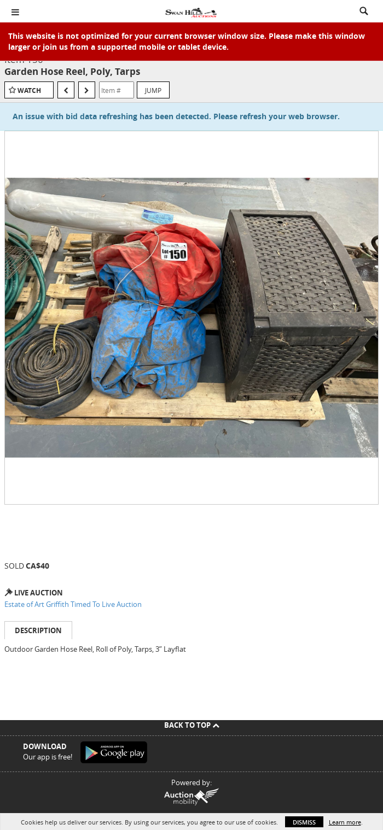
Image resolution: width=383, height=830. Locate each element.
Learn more (345, 822)
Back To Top (191, 725)
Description (38, 630)
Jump (153, 90)
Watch (29, 90)
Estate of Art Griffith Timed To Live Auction (73, 604)
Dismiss (304, 822)
